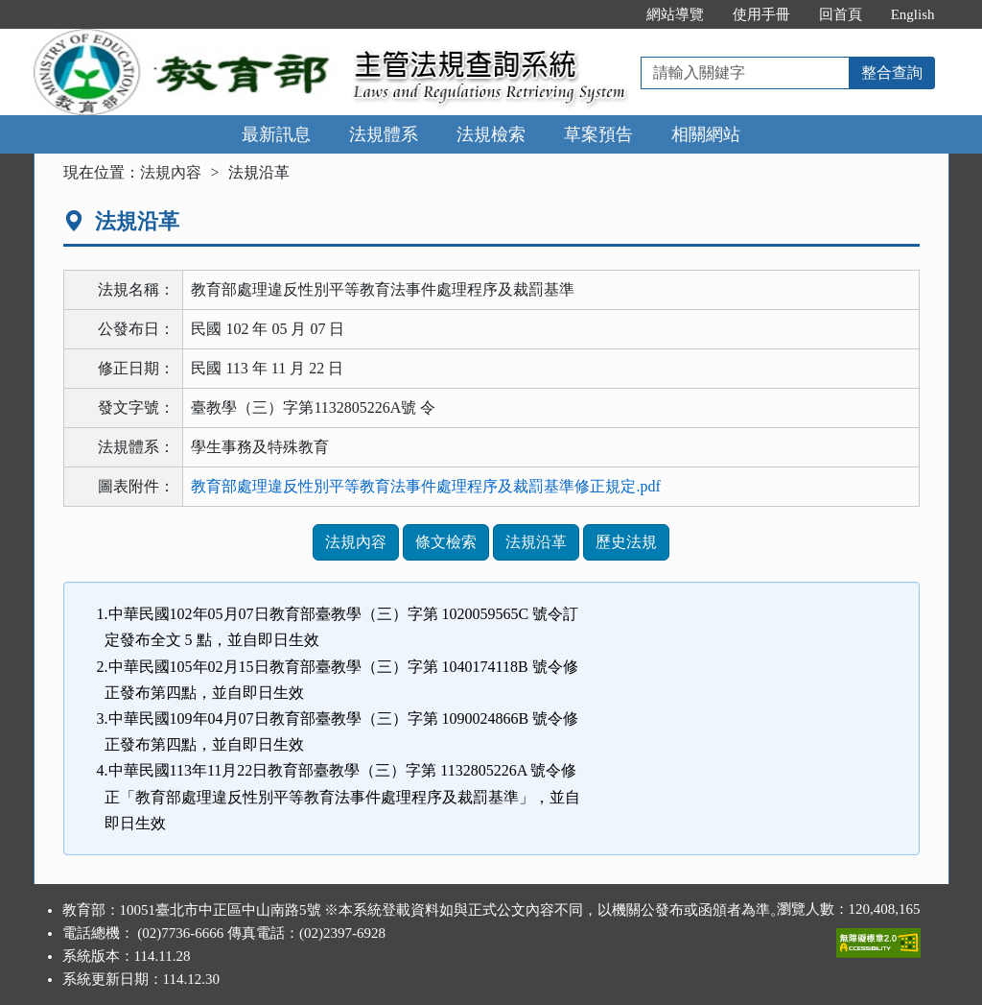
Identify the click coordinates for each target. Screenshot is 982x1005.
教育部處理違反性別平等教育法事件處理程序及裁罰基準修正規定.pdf (425, 486)
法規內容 (170, 172)
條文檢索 (446, 542)
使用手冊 (761, 14)
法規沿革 (536, 542)
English (913, 14)
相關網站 (705, 134)
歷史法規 (626, 542)
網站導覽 (675, 14)
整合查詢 (892, 72)
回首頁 (840, 14)
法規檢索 (491, 134)
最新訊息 (276, 134)
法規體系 (383, 134)
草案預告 (598, 134)
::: (611, 14)
